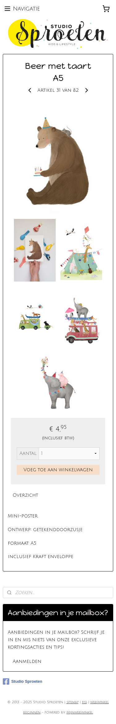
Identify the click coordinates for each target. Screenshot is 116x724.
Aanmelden (27, 661)
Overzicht (25, 495)
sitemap (73, 702)
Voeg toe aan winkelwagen (58, 469)
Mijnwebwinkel (80, 712)
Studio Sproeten (22, 681)
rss (84, 702)
